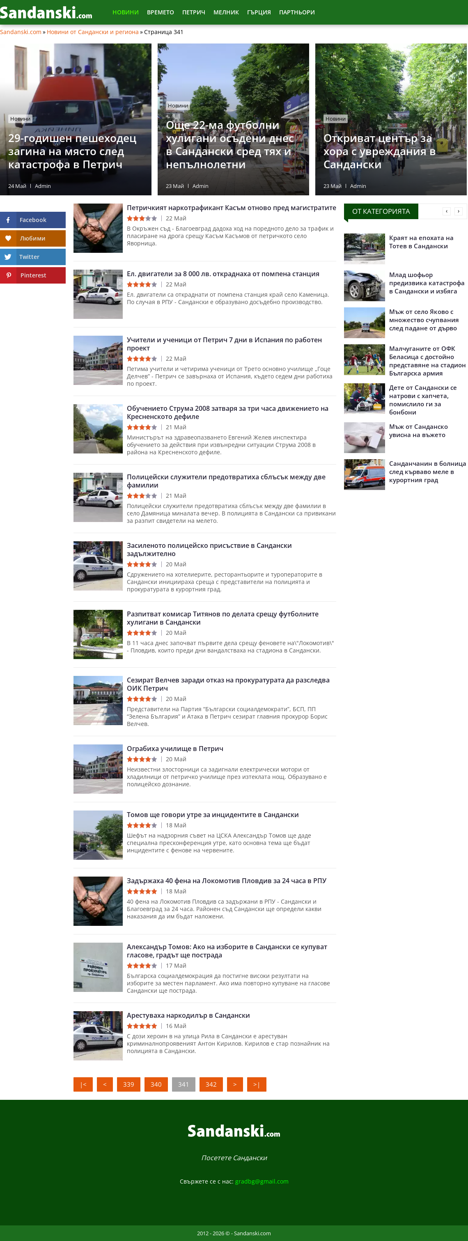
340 (156, 1084)
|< (83, 1084)
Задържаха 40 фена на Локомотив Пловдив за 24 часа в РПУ (226, 880)
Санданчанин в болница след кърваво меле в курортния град (427, 471)
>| (256, 1084)
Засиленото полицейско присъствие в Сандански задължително (209, 549)
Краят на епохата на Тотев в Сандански (421, 242)
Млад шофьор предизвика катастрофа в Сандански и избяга (427, 282)
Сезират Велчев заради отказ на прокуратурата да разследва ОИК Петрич (228, 684)
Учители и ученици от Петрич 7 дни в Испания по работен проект (224, 344)
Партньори (297, 12)
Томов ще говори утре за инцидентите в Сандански (213, 814)
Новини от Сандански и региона (93, 32)
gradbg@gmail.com (262, 1181)
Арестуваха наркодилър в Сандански (188, 1015)
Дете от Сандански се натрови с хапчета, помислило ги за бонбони (423, 399)
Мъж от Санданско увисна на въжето (418, 430)
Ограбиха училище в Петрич (175, 748)
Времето (160, 12)
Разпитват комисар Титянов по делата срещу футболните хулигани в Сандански (223, 618)
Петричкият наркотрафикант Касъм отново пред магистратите (231, 207)
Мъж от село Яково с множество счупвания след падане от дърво (424, 319)
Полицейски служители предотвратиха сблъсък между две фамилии (226, 481)
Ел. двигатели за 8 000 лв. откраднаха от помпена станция (223, 273)
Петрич (193, 12)
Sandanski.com (20, 32)
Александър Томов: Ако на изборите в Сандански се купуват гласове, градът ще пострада (227, 950)
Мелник (226, 12)
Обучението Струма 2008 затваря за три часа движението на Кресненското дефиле (227, 412)
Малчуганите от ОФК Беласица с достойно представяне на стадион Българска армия (427, 360)
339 (128, 1084)
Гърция (259, 12)
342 (211, 1084)
